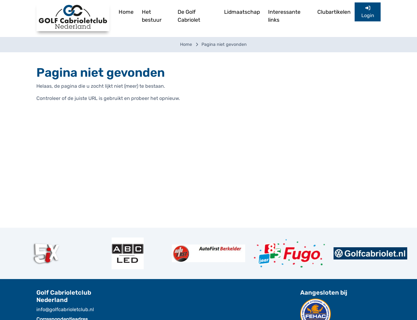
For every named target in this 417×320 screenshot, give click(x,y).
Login (367, 12)
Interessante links (284, 16)
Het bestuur (152, 16)
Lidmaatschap (242, 12)
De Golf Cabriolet (189, 16)
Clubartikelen (334, 12)
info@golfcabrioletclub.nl (65, 309)
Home (126, 12)
